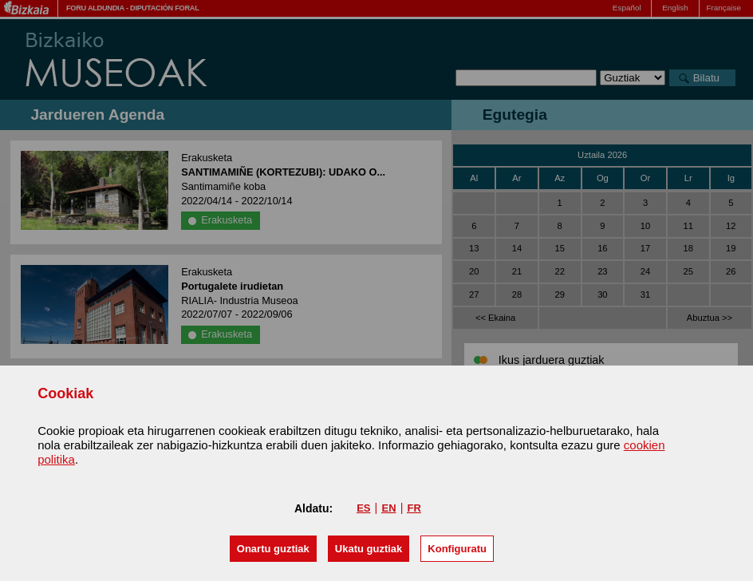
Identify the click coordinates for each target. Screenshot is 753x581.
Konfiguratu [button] (457, 549)
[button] (273, 549)
